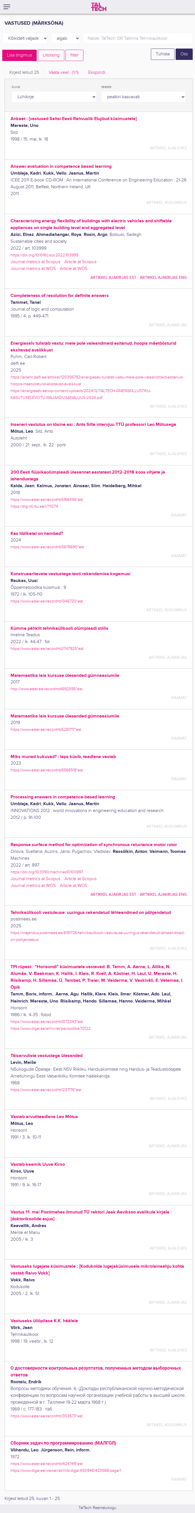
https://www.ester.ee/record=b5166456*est (47, 499)
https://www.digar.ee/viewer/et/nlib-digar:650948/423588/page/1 (66, 1470)
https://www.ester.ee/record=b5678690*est (47, 547)
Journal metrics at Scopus (35, 262)
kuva (16, 87)
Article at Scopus (80, 262)
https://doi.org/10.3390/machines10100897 (47, 872)
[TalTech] (99, 6)
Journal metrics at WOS (33, 268)
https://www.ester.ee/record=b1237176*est (46, 1089)
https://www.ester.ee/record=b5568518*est (47, 770)
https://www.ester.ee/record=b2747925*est (47, 648)
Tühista (163, 54)
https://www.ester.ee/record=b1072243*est (47, 1021)
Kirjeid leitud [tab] (24, 72)
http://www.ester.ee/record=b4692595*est (46, 689)
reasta (106, 87)
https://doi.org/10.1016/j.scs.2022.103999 (44, 255)
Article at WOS (73, 268)
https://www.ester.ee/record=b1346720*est (47, 601)
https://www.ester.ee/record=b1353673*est (47, 1416)
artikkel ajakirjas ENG (163, 277)
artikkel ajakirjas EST (113, 277)
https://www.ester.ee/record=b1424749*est (47, 1463)
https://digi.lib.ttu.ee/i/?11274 (34, 506)
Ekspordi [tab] (96, 72)
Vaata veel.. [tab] (64, 72)
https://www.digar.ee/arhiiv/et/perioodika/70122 (51, 1028)
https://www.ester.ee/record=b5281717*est (46, 729)
